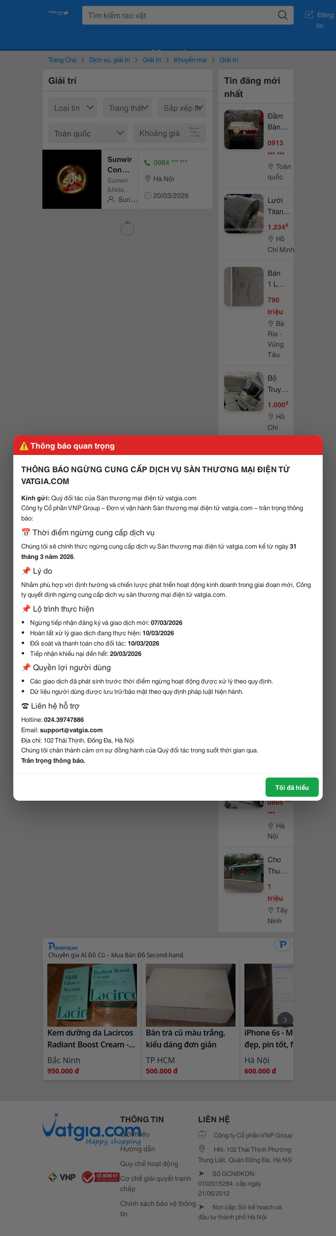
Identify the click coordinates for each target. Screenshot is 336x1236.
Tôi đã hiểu (292, 786)
